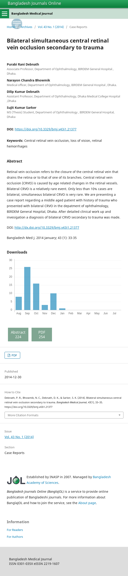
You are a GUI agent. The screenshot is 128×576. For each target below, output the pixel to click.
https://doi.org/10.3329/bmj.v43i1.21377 (45, 129)
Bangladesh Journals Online (34, 3)
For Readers (15, 530)
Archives (26, 27)
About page (87, 503)
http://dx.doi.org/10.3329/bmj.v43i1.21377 (47, 227)
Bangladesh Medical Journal (32, 13)
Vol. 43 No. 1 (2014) (51, 27)
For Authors (15, 537)
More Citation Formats (23, 415)
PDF (14, 355)
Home (11, 27)
